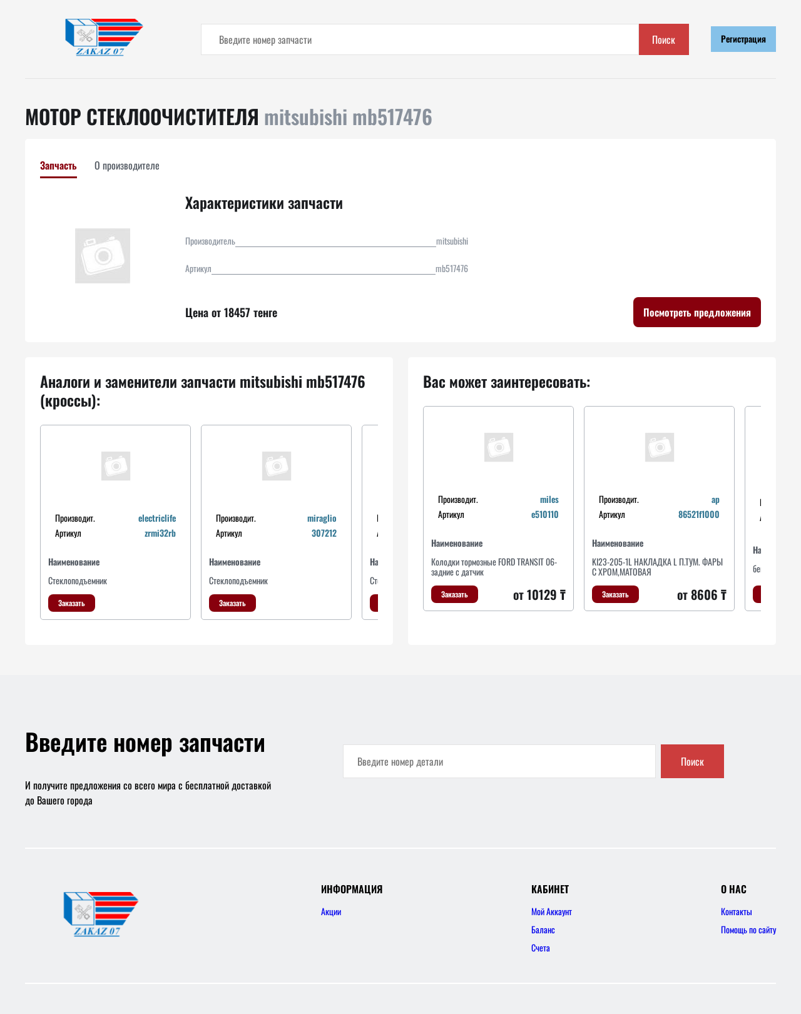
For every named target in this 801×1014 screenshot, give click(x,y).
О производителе (127, 165)
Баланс (543, 929)
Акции (331, 911)
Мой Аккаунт (551, 911)
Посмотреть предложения (697, 312)
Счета (540, 947)
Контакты (736, 911)
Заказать (71, 602)
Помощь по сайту (748, 929)
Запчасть (58, 165)
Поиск (663, 39)
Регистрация (743, 38)
